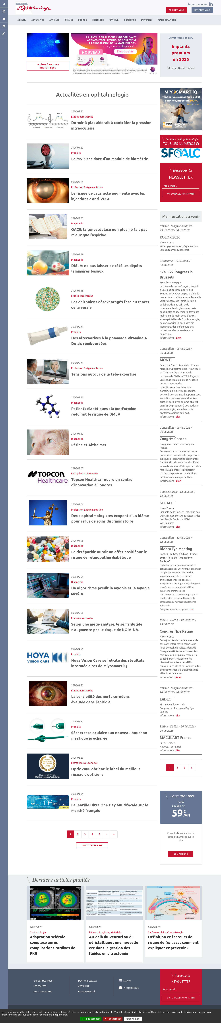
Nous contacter (43, 991)
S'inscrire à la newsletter (181, 194)
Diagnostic (77, 223)
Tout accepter (91, 1018)
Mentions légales (87, 981)
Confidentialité (86, 991)
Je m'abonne (181, 854)
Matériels (116, 932)
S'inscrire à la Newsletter (181, 998)
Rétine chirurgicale (99, 932)
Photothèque (129, 988)
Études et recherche (82, 116)
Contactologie (38, 932)
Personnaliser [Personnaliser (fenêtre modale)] (133, 1018)
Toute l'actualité (92, 845)
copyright (83, 986)
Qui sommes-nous (43, 981)
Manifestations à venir (180, 216)
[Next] (106, 834)
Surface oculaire (157, 932)
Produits (76, 152)
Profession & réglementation (87, 187)
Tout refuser (113, 1018)
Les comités (40, 986)
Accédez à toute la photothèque (48, 66)
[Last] (114, 834)
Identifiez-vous (202, 10)
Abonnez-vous (176, 10)
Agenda (125, 981)
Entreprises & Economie (84, 473)
